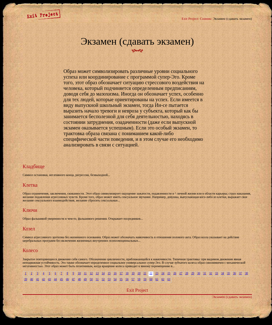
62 (162, 279)
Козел (29, 228)
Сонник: (206, 18)
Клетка (30, 185)
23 (156, 273)
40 (31, 279)
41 (37, 279)
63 (168, 279)
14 (103, 273)
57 (133, 279)
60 (151, 279)
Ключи (30, 210)
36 (234, 273)
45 (61, 279)
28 (186, 273)
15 (109, 273)
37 (240, 273)
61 (156, 279)
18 (127, 273)
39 (25, 279)
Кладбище (34, 166)
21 (145, 273)
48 (79, 279)
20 (139, 273)
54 (115, 279)
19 (133, 273)
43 (49, 279)
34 (222, 273)
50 (91, 279)
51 (97, 279)
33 (216, 273)
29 (192, 273)
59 (145, 279)
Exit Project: (190, 18)
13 (97, 273)
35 (228, 273)
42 (43, 279)
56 (127, 279)
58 (139, 279)
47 (73, 279)
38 (246, 273)
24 (162, 273)
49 (85, 279)
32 (210, 273)
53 (109, 279)
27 (180, 273)
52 (103, 279)
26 (174, 273)
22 (151, 273)
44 (55, 279)
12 (91, 273)
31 (204, 273)
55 (121, 279)
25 (168, 273)
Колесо (30, 250)
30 (198, 273)
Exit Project (137, 290)
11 (85, 273)
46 (67, 279)
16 (115, 273)
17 (121, 273)
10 (79, 273)
